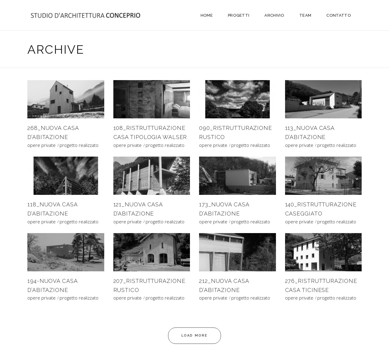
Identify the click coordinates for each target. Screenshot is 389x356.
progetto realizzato (79, 145)
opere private (41, 145)
